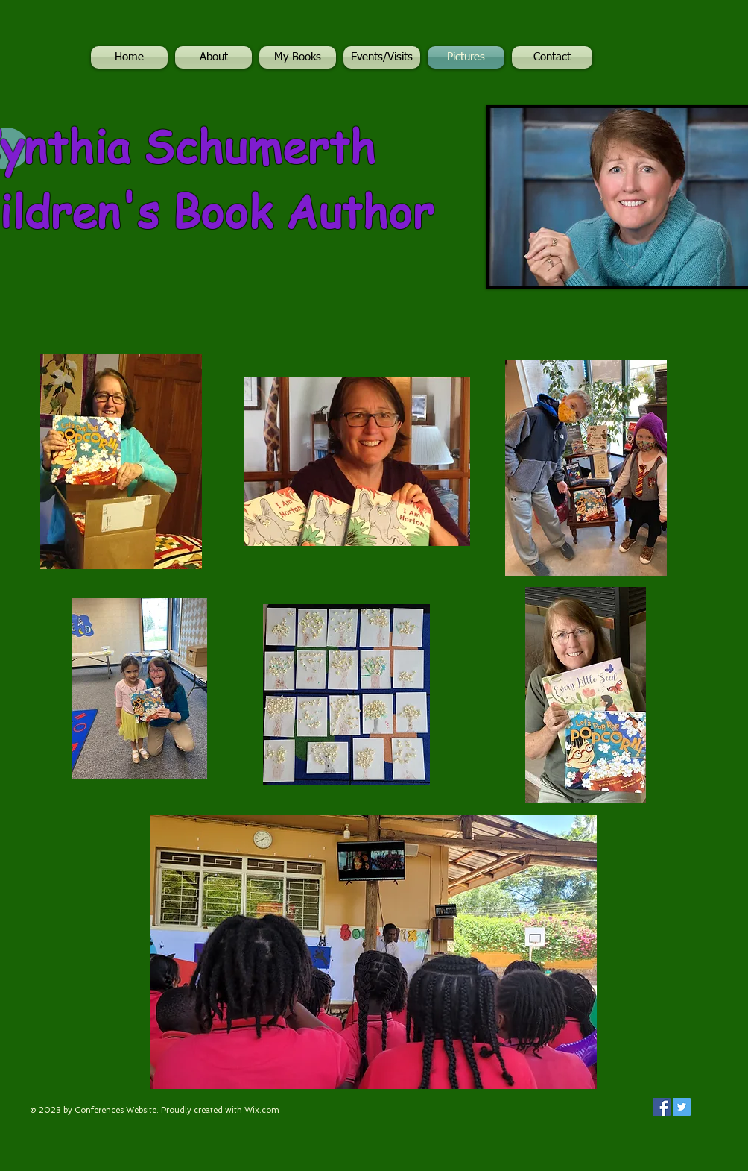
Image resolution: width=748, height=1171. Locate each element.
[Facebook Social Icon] (662, 1107)
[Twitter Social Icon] (682, 1107)
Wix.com (261, 1110)
